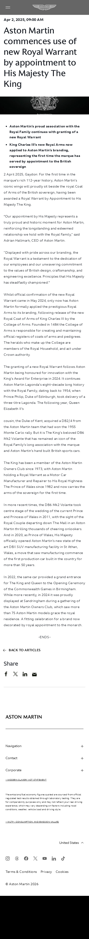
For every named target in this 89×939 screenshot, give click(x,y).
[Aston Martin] (45, 7)
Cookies (62, 872)
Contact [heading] (44, 758)
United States (71, 843)
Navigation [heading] (44, 746)
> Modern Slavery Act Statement (26, 779)
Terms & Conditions (21, 872)
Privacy (46, 872)
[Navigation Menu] (8, 7)
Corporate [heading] (44, 770)
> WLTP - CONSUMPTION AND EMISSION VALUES (32, 821)
